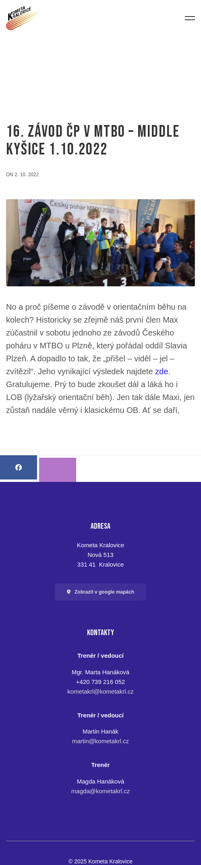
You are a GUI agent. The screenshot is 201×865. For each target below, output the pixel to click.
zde (161, 371)
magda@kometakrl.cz (100, 791)
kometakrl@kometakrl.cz (100, 691)
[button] (100, 592)
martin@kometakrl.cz (100, 741)
